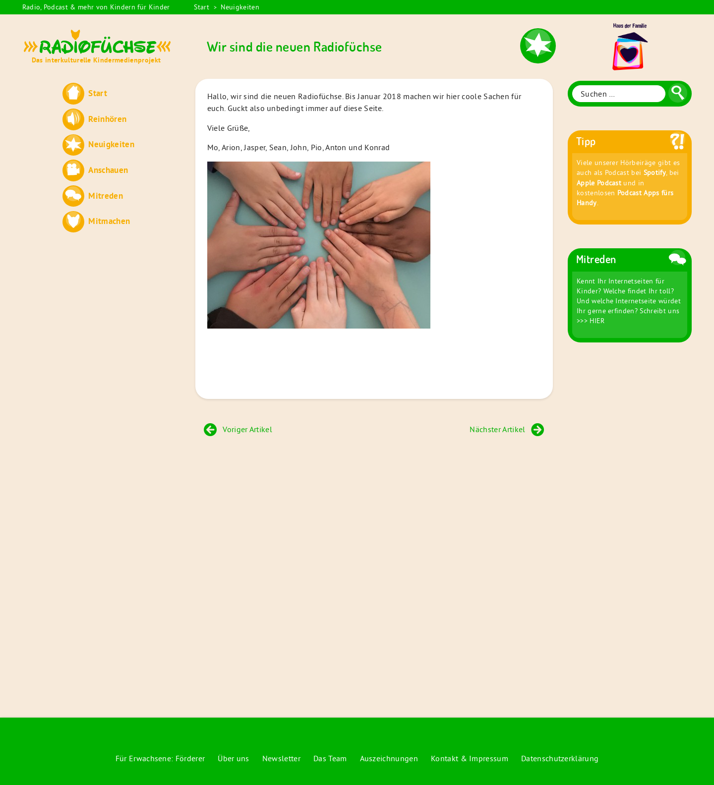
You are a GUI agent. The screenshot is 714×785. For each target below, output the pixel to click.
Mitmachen (109, 220)
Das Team (330, 758)
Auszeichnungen (389, 758)
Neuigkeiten (240, 6)
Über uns (233, 758)
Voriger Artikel (238, 429)
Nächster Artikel (507, 429)
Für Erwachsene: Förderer (160, 758)
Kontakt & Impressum (469, 758)
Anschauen (108, 169)
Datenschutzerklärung (559, 758)
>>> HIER (591, 320)
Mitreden (105, 195)
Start (201, 6)
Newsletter (281, 758)
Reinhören (107, 118)
